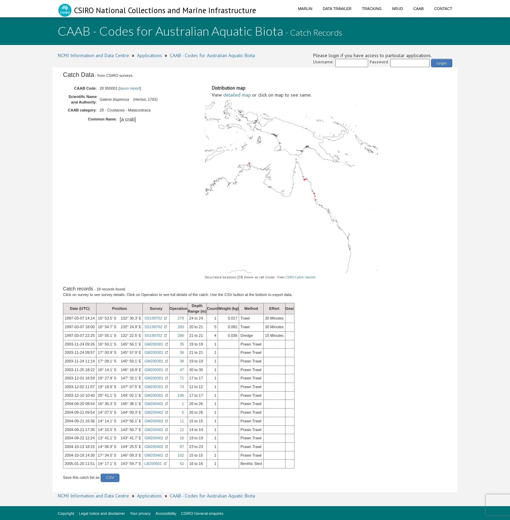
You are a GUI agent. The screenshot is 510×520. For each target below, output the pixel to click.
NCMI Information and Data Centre (93, 55)
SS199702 (153, 318)
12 (182, 430)
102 (180, 455)
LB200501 (153, 463)
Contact (443, 9)
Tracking (372, 9)
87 (182, 447)
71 (182, 378)
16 (182, 438)
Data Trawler (337, 9)
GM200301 (153, 344)
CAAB (418, 9)
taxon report (130, 88)
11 (182, 421)
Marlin (305, 9)
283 (180, 327)
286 (180, 335)
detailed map (237, 95)
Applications (149, 55)
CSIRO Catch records (300, 277)
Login (442, 62)
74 (182, 387)
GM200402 (153, 404)
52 (182, 463)
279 (180, 318)
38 (182, 361)
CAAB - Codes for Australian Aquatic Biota (212, 55)
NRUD (397, 9)
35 (182, 344)
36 (182, 352)
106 (180, 395)
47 (182, 370)
